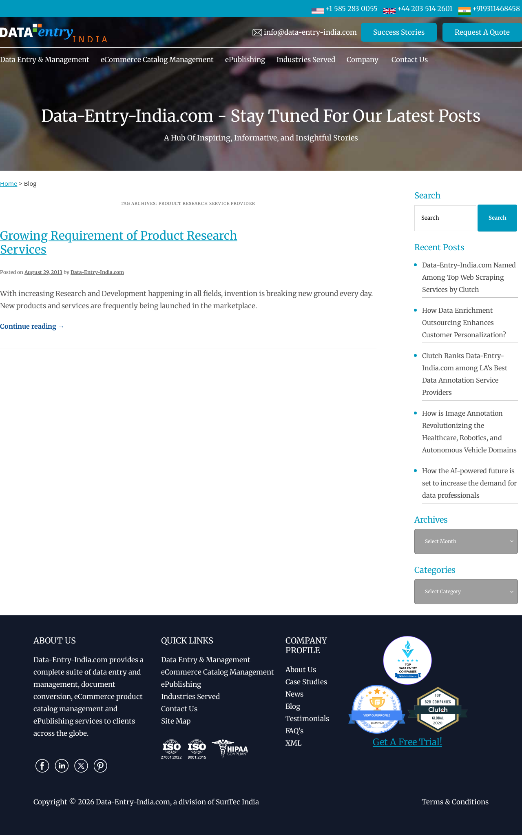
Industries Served (305, 59)
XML (293, 743)
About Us (300, 669)
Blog (292, 706)
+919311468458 (489, 8)
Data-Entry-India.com (97, 272)
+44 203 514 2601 (418, 8)
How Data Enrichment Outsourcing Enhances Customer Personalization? (464, 322)
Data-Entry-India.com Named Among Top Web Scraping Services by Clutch (469, 277)
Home (8, 183)
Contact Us (410, 59)
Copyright (50, 801)
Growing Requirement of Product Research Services (118, 242)
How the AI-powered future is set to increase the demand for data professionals (469, 483)
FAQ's (294, 730)
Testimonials (307, 718)
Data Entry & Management (44, 59)
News (294, 694)
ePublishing (245, 59)
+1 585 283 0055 (345, 8)
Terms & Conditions (455, 801)
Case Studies (306, 681)
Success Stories (399, 32)
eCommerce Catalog (217, 672)
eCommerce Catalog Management (157, 59)
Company (362, 59)
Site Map (175, 721)
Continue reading (32, 326)
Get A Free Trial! (407, 742)
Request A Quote (482, 32)
